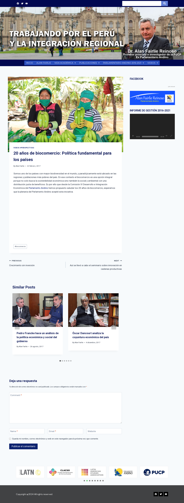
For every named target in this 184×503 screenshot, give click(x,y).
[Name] (27, 432)
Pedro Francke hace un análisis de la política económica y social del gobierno (38, 338)
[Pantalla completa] (171, 137)
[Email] (65, 432)
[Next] (113, 327)
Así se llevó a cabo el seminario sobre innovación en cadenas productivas (95, 266)
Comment (16, 396)
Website (92, 432)
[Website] (104, 432)
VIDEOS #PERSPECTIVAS (23, 149)
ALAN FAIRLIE (43, 63)
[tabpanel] (30, 472)
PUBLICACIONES (89, 63)
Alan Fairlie (20, 167)
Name (14, 432)
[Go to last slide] (17, 327)
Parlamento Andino (38, 189)
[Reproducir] (133, 137)
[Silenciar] (167, 137)
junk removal (171, 88)
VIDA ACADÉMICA (65, 63)
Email (52, 432)
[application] (152, 128)
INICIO (29, 63)
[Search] (141, 3)
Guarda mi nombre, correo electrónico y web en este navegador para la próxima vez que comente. (55, 440)
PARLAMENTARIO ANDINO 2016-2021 (123, 63)
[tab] (60, 362)
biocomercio (20, 248)
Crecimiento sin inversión (36, 264)
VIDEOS (153, 63)
